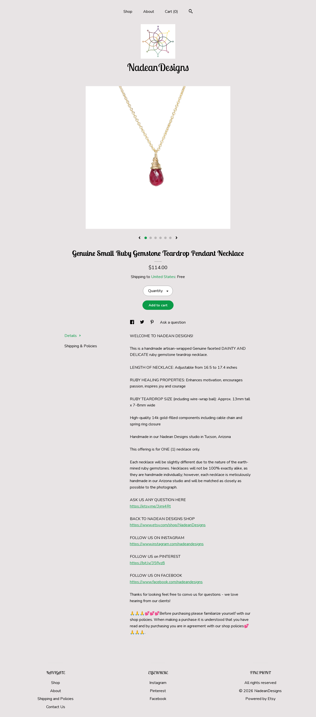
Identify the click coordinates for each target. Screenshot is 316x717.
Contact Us (55, 707)
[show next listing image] (176, 238)
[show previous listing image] (139, 238)
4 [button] (160, 238)
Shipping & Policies (80, 346)
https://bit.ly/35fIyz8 (147, 563)
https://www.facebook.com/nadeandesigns (166, 582)
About (148, 11)
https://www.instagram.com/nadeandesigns (167, 544)
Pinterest (158, 691)
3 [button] (155, 238)
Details (72, 335)
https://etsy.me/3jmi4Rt (150, 506)
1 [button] (145, 238)
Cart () (171, 11)
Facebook (158, 698)
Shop (127, 11)
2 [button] (150, 238)
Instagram (157, 682)
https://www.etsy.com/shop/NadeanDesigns (168, 525)
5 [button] (165, 238)
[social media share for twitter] (142, 322)
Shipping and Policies (56, 698)
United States (163, 277)
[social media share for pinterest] (152, 322)
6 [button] (170, 238)
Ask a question (173, 322)
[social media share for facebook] (132, 322)
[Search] (191, 12)
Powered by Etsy (260, 698)
